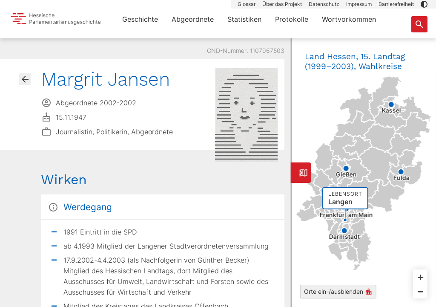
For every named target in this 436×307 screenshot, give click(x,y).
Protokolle (291, 19)
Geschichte (140, 19)
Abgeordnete (193, 19)
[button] (424, 4)
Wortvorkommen (349, 19)
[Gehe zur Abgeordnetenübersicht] (25, 79)
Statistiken (244, 19)
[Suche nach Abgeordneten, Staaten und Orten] (419, 24)
